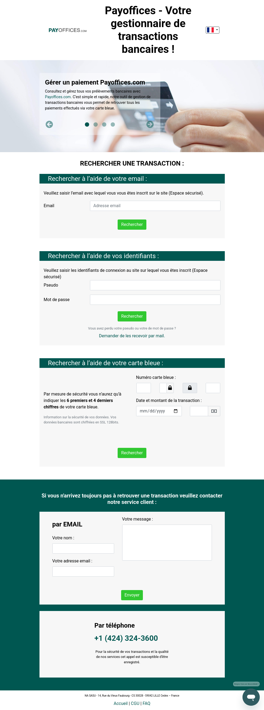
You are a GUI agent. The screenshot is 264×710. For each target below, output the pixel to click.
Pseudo (51, 285)
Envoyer (132, 595)
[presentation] (177, 430)
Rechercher (132, 224)
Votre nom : (63, 537)
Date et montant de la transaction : (169, 400)
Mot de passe (57, 299)
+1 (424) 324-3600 (126, 638)
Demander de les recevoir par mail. (132, 335)
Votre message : (137, 519)
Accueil (121, 703)
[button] (49, 124)
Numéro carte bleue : (156, 377)
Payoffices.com (58, 97)
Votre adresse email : (72, 560)
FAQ (146, 703)
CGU (135, 703)
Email (49, 205)
